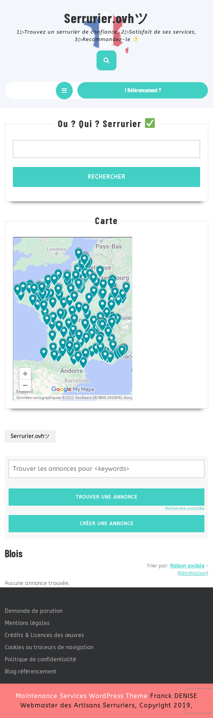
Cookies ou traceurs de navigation (49, 647)
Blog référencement (31, 671)
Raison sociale (187, 566)
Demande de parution (34, 611)
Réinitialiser (193, 573)
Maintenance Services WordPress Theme (82, 696)
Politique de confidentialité (40, 659)
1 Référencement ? (143, 90)
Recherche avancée (184, 508)
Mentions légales (27, 623)
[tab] (64, 90)
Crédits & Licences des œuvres (44, 635)
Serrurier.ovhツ (106, 17)
